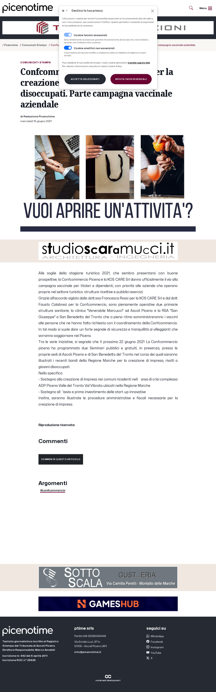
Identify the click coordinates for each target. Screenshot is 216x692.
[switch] (68, 48)
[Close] (153, 11)
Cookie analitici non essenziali (94, 48)
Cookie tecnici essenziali (90, 35)
